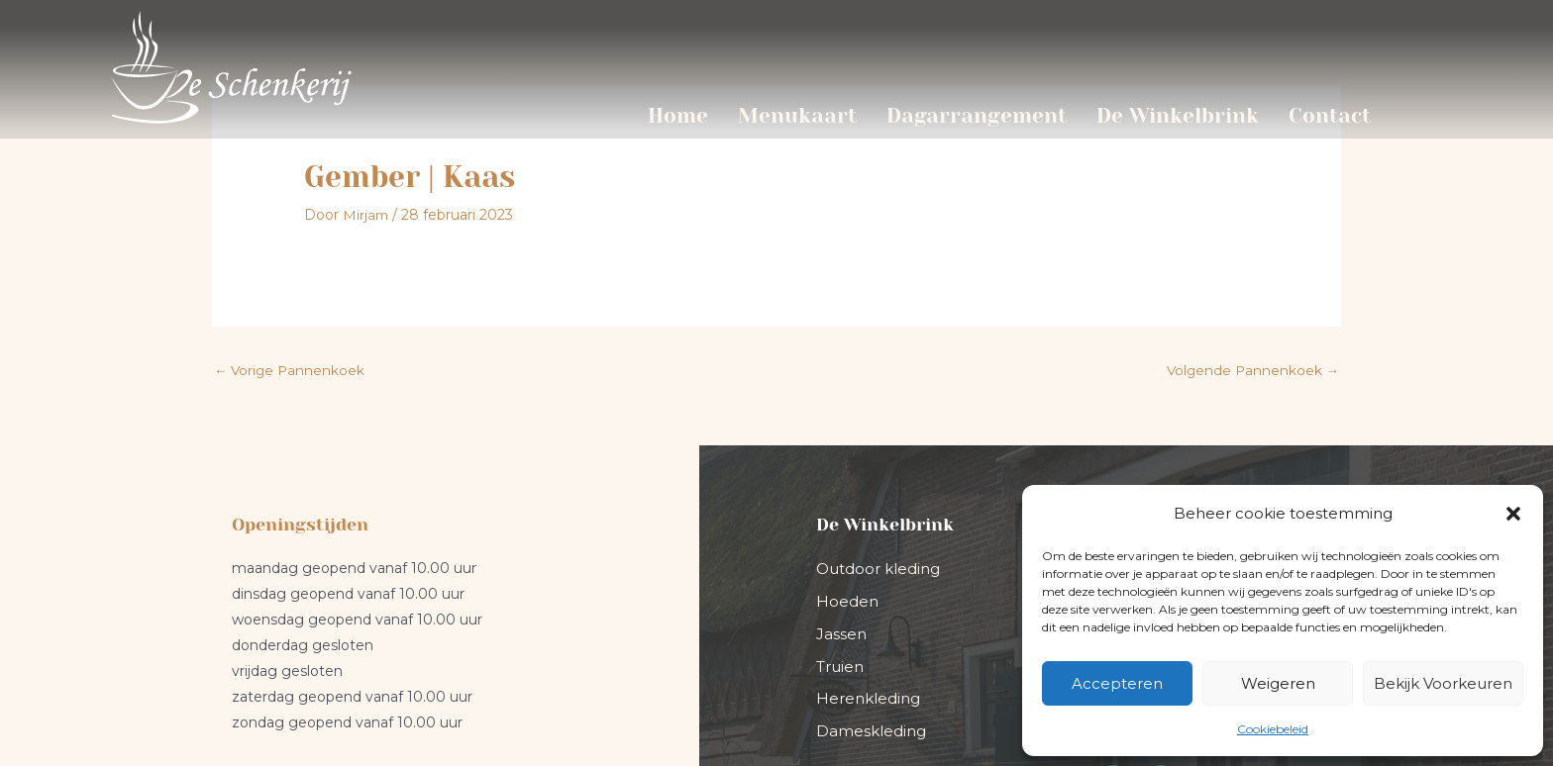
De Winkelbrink (1177, 116)
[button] (1513, 514)
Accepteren (1117, 683)
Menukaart (797, 116)
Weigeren (1278, 683)
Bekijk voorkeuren (1443, 683)
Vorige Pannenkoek (291, 241)
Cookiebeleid (1272, 728)
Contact (1330, 116)
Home (678, 116)
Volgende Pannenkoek (1251, 241)
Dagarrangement (976, 116)
